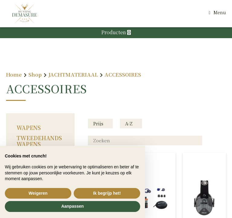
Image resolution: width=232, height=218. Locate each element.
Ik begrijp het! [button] (107, 193)
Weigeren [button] (38, 193)
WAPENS (29, 127)
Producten (116, 32)
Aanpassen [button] (72, 206)
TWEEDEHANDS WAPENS (39, 141)
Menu (220, 12)
